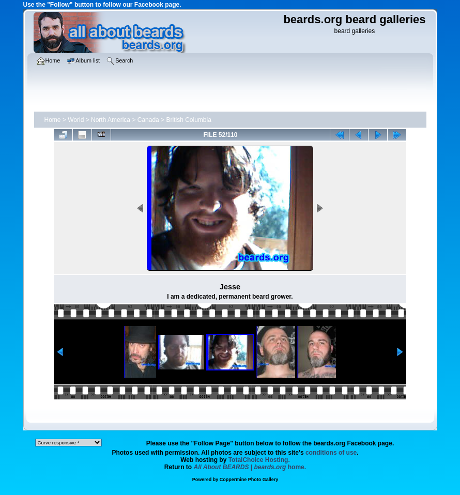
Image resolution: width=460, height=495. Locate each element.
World (76, 119)
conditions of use (331, 452)
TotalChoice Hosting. (259, 459)
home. (250, 467)
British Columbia (188, 119)
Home (52, 119)
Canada (148, 119)
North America (110, 119)
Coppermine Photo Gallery (249, 479)
